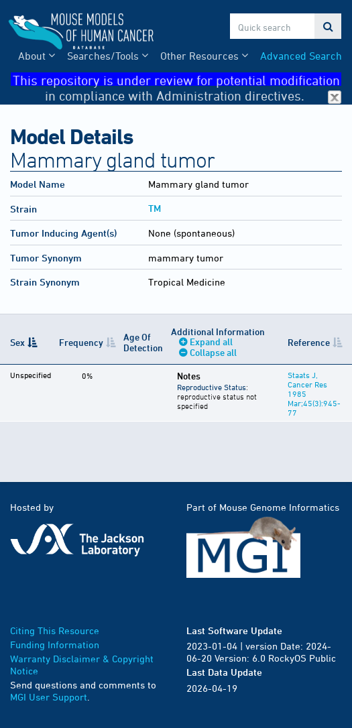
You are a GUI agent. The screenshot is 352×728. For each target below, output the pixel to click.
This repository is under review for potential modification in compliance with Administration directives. (177, 79)
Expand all (211, 341)
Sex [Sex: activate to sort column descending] (17, 342)
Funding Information (54, 644)
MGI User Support (48, 697)
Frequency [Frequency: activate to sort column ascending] (81, 342)
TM (154, 208)
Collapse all (213, 352)
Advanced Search (301, 56)
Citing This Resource (54, 630)
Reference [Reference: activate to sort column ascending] (309, 342)
